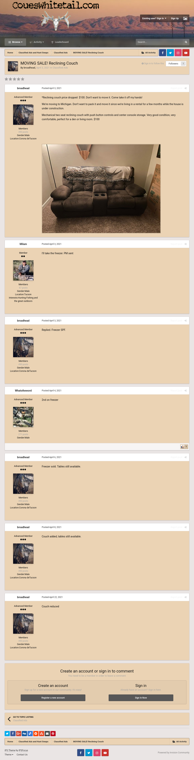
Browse (17, 42)
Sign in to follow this (154, 63)
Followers (173, 63)
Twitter (170, 52)
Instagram (178, 52)
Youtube (185, 52)
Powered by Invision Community (173, 752)
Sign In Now (141, 697)
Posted (52, 88)
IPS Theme (10, 750)
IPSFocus (23, 750)
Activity (38, 42)
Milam (23, 244)
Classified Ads (60, 67)
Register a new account (53, 697)
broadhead (29, 67)
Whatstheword (23, 390)
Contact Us (22, 754)
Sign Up (175, 18)
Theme (9, 754)
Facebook (162, 52)
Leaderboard (61, 42)
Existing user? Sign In (154, 18)
